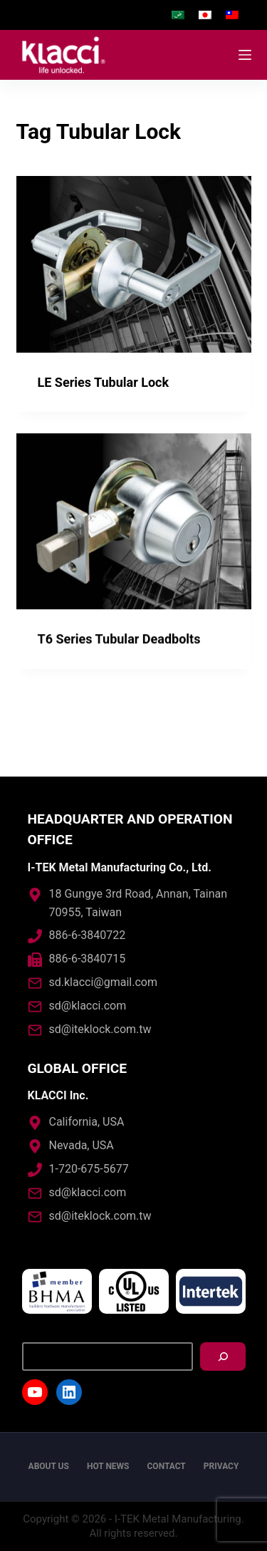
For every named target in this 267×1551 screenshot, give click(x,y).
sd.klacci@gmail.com (103, 982)
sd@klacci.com (88, 1005)
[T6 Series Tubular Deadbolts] (133, 522)
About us (48, 1466)
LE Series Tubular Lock (103, 382)
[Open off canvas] (245, 54)
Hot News (108, 1466)
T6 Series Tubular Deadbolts (119, 639)
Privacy (221, 1466)
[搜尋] (223, 1356)
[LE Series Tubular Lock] (133, 264)
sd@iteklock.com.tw (100, 1029)
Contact (166, 1466)
